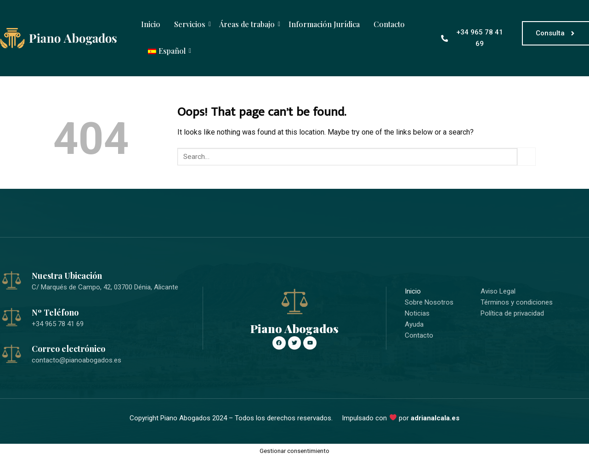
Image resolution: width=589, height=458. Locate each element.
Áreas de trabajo (248, 24)
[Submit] (526, 156)
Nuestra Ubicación (67, 275)
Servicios (191, 24)
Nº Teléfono (55, 312)
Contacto (389, 24)
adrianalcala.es (435, 418)
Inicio (150, 24)
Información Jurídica (324, 24)
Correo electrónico (68, 348)
